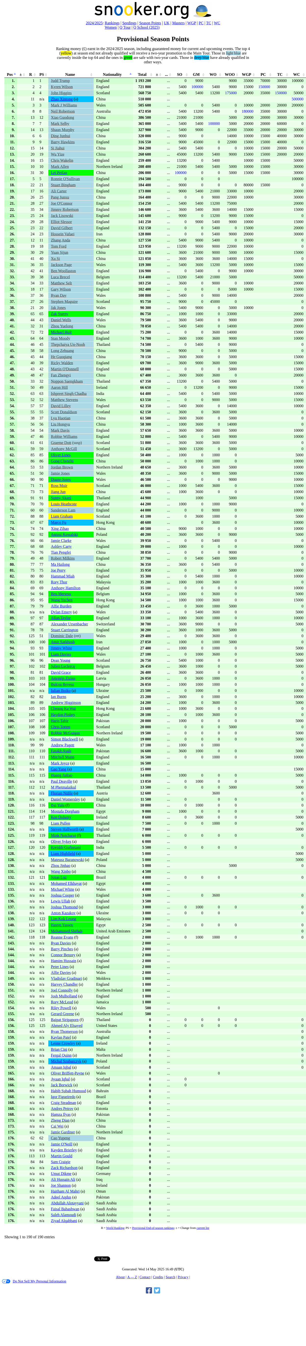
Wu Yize (57, 154)
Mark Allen (60, 166)
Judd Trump (60, 81)
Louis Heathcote (63, 504)
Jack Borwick (61, 1085)
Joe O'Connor (61, 203)
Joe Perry (58, 570)
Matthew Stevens (64, 400)
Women (111, 27)
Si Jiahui (57, 148)
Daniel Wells (61, 320)
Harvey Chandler (64, 984)
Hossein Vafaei (62, 234)
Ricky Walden (62, 363)
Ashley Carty (61, 546)
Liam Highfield (63, 853)
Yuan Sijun (59, 252)
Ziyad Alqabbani (64, 1221)
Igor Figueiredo (63, 1097)
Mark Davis (60, 430)
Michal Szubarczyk (66, 1061)
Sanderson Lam (63, 510)
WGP (191, 23)
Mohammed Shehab (66, 931)
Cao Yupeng (60, 1138)
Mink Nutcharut (63, 835)
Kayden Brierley (64, 1150)
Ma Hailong (60, 564)
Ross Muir (59, 486)
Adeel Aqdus (61, 1197)
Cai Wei (57, 1126)
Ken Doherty (61, 817)
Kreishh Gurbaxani (66, 847)
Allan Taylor (61, 618)
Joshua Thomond (64, 907)
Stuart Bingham (63, 185)
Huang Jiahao (61, 775)
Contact (145, 1277)
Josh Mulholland (64, 996)
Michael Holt (61, 332)
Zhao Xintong (62, 99)
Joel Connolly (62, 990)
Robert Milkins (63, 558)
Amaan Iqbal (61, 1067)
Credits (158, 1277)
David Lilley (61, 406)
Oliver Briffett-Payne (67, 1073)
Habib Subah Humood (68, 1091)
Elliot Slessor (61, 222)
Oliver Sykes (61, 841)
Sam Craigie (60, 1162)
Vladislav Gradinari (66, 978)
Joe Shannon (61, 1185)
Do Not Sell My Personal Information (34, 1281)
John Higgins (61, 93)
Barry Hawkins (63, 142)
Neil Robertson (63, 111)
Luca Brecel (60, 277)
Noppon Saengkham (67, 381)
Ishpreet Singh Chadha (69, 393)
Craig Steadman (63, 1103)
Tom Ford (58, 246)
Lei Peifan (59, 173)
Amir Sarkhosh (63, 642)
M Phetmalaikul (63, 787)
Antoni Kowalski (64, 534)
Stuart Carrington (64, 630)
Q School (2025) (146, 27)
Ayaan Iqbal (60, 1079)
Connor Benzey (63, 955)
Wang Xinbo (61, 871)
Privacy (183, 1277)
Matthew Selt (61, 283)
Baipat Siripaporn (64, 1020)
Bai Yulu (57, 805)
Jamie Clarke (61, 540)
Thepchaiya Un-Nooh (68, 344)
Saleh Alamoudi (63, 1215)
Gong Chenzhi (62, 461)
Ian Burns (58, 697)
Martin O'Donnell (65, 369)
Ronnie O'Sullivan (65, 179)
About (120, 1277)
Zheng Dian (60, 1120)
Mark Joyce (60, 763)
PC (201, 23)
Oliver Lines (60, 455)
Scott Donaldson (64, 412)
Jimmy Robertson (64, 209)
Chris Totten (60, 727)
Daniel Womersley (65, 799)
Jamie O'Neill (61, 1144)
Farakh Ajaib (61, 751)
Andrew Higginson (66, 702)
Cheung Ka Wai (63, 708)
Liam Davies (61, 654)
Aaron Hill (59, 387)
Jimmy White (61, 648)
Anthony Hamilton (65, 588)
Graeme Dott (61, 443)
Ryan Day (58, 295)
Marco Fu (58, 522)
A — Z (132, 1277)
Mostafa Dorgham (65, 811)
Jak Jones (58, 308)
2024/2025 (94, 23)
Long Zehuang (62, 351)
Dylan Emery (61, 612)
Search (170, 1277)
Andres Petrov (62, 1108)
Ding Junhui (60, 136)
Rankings (112, 23)
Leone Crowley (63, 1043)
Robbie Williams (64, 436)
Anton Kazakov (63, 913)
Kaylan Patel (61, 1037)
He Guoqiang (61, 357)
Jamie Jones (60, 473)
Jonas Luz (58, 877)
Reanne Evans (62, 937)
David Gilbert (61, 228)
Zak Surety (59, 314)
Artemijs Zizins (63, 678)
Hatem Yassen (62, 925)
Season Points (150, 23)
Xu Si (55, 258)
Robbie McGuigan (65, 733)
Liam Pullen (60, 823)
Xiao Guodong (62, 117)
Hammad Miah (62, 576)
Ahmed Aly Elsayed (66, 1025)
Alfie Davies (61, 972)
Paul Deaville (61, 781)
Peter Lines (59, 967)
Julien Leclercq (63, 666)
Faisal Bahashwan (65, 1209)
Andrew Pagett (62, 745)
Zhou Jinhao (60, 865)
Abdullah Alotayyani (67, 1203)
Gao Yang (58, 769)
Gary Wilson (61, 289)
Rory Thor (59, 582)
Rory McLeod (62, 1002)
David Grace (61, 672)
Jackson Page (61, 265)
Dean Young (60, 660)
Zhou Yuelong (62, 326)
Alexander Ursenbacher (69, 624)
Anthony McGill (64, 449)
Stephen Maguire (64, 301)
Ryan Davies (61, 943)
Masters (178, 23)
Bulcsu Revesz (62, 684)
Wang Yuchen (61, 600)
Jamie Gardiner (63, 1132)
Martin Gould (61, 1156)
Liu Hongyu (60, 424)
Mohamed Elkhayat (66, 883)
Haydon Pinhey (63, 715)
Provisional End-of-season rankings (153, 1228)
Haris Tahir (59, 721)
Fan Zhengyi (61, 375)
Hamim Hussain (63, 961)
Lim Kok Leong (63, 919)
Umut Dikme (61, 1173)
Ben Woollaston (63, 271)
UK (166, 23)
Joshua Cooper (62, 895)
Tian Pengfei (61, 552)
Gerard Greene (62, 1014)
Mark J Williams (64, 105)
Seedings (129, 23)
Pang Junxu (60, 197)
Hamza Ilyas (60, 1114)
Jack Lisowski (62, 216)
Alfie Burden (61, 606)
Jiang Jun (58, 492)
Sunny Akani (61, 498)
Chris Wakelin (62, 160)
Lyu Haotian (60, 418)
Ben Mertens (61, 594)
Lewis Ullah (60, 901)
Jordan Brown (62, 467)
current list (203, 1228)
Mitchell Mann (62, 757)
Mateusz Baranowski (67, 860)
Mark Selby (60, 123)
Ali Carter (58, 191)
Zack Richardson (64, 1168)
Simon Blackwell (64, 739)
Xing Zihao (60, 528)
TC (208, 23)
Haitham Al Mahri (65, 1191)
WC (217, 23)
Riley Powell (61, 1008)
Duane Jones (61, 479)
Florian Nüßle (62, 793)
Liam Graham (62, 516)
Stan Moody (60, 338)
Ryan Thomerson (64, 1031)
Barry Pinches (62, 949)
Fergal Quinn (61, 1055)
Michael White (62, 889)
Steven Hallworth (64, 829)
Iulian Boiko (60, 690)
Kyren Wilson (62, 87)
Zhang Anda (60, 240)
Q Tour (125, 27)
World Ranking (115, 1228)
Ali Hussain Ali (63, 1179)
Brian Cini (59, 1049)
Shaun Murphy (62, 130)
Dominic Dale (62, 636)
